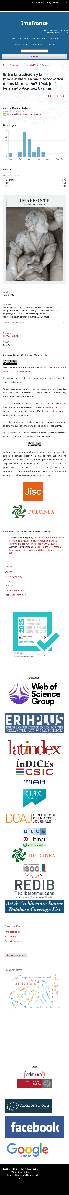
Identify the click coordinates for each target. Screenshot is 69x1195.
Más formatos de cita (15, 322)
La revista (38, 38)
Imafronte (34, 23)
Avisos (51, 44)
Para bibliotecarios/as (15, 941)
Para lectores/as (12, 931)
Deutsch (9, 585)
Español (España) (13, 576)
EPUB (61, 96)
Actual (11, 38)
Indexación (37, 44)
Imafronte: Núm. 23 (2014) (44, 543)
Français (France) (13, 590)
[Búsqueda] (34, 51)
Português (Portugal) (15, 594)
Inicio (5, 65)
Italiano (8, 581)
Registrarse (52, 2)
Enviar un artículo (16, 954)
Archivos (23, 38)
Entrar (64, 2)
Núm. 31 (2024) (31, 65)
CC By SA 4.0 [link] (55, 407)
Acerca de (20, 44)
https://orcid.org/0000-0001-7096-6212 (24, 114)
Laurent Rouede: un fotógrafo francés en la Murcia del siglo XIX (36, 548)
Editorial (54, 38)
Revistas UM (38, 2)
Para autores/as (12, 936)
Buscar (34, 56)
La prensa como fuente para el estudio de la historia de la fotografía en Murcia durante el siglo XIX (36, 540)
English (8, 571)
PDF (50, 96)
